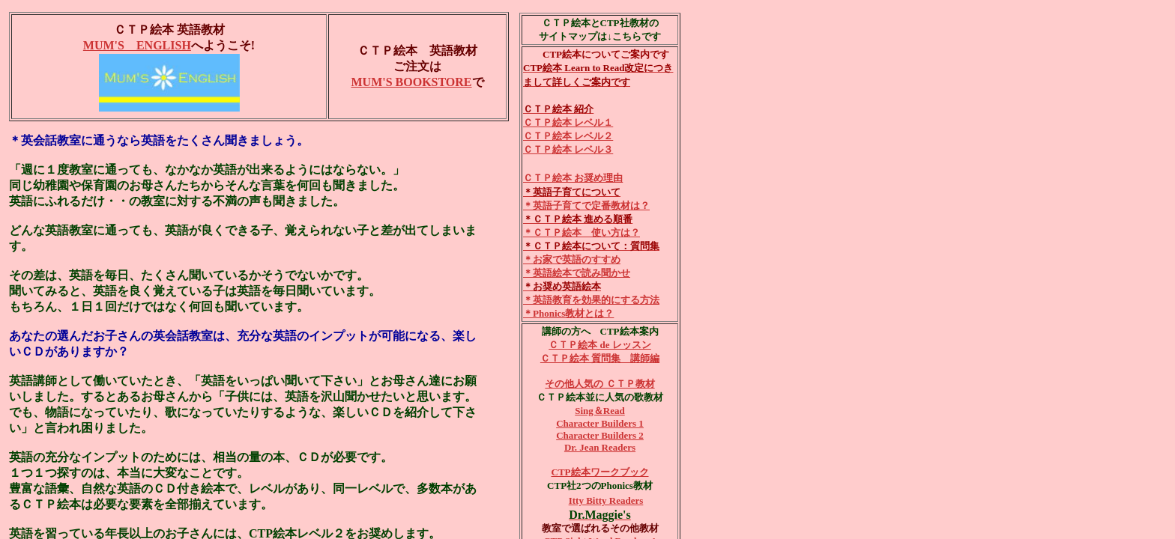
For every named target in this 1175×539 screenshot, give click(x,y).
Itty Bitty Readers (606, 500)
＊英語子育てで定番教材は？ (586, 205)
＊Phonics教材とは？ (568, 313)
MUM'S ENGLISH (137, 45)
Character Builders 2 (600, 435)
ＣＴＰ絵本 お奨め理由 (573, 177)
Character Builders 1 (600, 423)
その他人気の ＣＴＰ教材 (599, 383)
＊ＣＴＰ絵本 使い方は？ (581, 232)
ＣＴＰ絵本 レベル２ (568, 135)
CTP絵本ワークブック (600, 472)
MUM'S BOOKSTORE (411, 82)
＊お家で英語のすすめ (571, 259)
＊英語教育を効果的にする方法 (591, 299)
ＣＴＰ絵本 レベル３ (568, 149)
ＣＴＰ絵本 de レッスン (600, 344)
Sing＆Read (599, 410)
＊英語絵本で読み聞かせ (576, 272)
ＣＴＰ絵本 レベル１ (568, 122)
